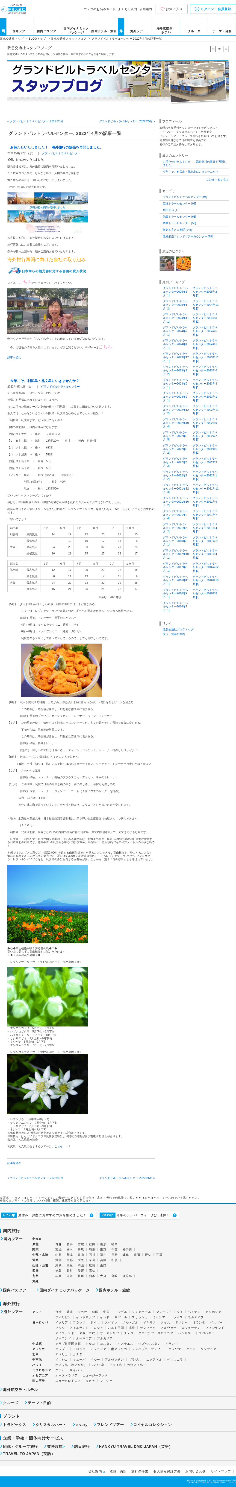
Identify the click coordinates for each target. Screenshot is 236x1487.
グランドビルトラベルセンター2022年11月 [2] (205, 410)
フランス (79, 1322)
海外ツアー (138, 31)
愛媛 (81, 1270)
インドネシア (85, 1317)
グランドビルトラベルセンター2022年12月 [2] (176, 410)
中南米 (37, 1359)
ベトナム (194, 1311)
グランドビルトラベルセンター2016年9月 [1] (175, 593)
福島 (114, 1244)
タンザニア (208, 1348)
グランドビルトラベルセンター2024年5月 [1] (205, 331)
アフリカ (38, 1348)
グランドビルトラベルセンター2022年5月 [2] (205, 449)
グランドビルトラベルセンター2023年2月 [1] (175, 396)
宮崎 (114, 1275)
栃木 (70, 1249)
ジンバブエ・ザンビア (148, 1348)
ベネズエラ (175, 1359)
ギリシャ (181, 1322)
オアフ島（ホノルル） (71, 1364)
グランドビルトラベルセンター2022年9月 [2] (205, 423)
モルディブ (196, 1317)
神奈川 (127, 1249)
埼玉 (92, 1249)
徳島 (58, 1270)
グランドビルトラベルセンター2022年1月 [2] (205, 475)
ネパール (120, 1317)
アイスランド (64, 1333)
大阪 (81, 1260)
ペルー (95, 1359)
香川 (70, 1270)
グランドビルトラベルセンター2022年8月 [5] (175, 436)
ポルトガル (130, 1322)
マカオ (82, 1311)
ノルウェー (169, 1327)
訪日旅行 (82, 1447)
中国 (106, 1311)
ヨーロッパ (40, 1322)
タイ (180, 1311)
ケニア (191, 1348)
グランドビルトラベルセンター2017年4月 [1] (205, 554)
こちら (58, 1146)
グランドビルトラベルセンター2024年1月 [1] (205, 344)
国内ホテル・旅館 (104, 31)
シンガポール (141, 1311)
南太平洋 (38, 1380)
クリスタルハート (50, 1425)
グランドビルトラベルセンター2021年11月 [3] (205, 488)
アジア (37, 1312)
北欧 (132, 1327)
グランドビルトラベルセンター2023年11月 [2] (205, 357)
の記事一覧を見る (217, 179)
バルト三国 (116, 1327)
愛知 (148, 1254)
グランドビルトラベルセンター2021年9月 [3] (205, 501)
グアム (60, 1370)
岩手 (70, 1244)
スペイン (111, 1322)
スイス (165, 1322)
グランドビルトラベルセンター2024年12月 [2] (205, 305)
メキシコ (61, 1359)
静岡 (137, 1254)
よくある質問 (127, 9)
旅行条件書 (139, 1471)
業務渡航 (54, 1447)
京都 (70, 1260)
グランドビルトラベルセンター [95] (185, 196)
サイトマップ (221, 1471)
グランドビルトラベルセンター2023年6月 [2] (205, 370)
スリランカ (140, 1317)
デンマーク (148, 1327)
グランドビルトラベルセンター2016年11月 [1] (176, 580)
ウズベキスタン (149, 1343)
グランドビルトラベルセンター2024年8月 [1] (205, 318)
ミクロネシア (41, 1370)
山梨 (58, 1254)
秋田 (92, 1244)
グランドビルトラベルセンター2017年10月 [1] (176, 554)
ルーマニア (84, 1338)
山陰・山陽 (40, 1265)
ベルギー (216, 1322)
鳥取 (58, 1265)
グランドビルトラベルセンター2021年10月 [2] (176, 501)
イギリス (149, 1322)
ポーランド (63, 1338)
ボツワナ (174, 1348)
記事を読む (14, 357)
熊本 (92, 1275)
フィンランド (214, 1327)
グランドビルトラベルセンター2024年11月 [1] (176, 318)
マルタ (60, 1327)
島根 (70, 1265)
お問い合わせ (195, 1471)
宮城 (81, 1244)
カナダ (77, 1354)
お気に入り (174, 9)
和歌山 (116, 1260)
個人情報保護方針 (166, 1471)
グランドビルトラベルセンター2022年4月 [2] (175, 462)
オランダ (199, 1322)
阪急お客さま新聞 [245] (177, 229)
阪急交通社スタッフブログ (29, 48)
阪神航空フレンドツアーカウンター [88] (187, 236)
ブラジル (135, 1359)
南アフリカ (119, 1348)
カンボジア (213, 1311)
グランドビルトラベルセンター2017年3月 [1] (175, 567)
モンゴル (121, 1311)
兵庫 (103, 1260)
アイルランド (79, 1327)
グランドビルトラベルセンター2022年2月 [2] (175, 475)
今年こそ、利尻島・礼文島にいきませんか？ (44, 381)
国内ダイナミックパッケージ (76, 30)
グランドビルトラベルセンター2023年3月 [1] (205, 383)
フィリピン (63, 1317)
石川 (92, 1254)
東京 (103, 1249)
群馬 (81, 1249)
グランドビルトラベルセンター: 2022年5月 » (127, 121)
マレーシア (164, 1311)
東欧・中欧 (87, 1333)
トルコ (90, 1343)
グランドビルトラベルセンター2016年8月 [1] (205, 593)
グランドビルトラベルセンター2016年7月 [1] (175, 606)
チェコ (128, 1333)
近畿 (35, 1260)
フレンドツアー (110, 1425)
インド (104, 1317)
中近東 (37, 1343)
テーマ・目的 (222, 31)
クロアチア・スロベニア (155, 1333)
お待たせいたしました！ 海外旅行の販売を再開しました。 (56, 147)
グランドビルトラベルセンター (61, 153)
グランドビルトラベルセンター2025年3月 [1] (175, 291)
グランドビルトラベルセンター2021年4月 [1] (205, 528)
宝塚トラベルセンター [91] (179, 203)
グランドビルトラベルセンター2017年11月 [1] (205, 541)
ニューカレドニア (68, 1380)
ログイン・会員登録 (213, 9)
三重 (159, 1254)
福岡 (58, 1275)
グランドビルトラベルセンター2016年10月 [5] (205, 580)
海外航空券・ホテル (166, 30)
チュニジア (98, 1348)
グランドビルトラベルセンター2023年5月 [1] (175, 383)
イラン (170, 1343)
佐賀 (70, 1275)
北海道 (37, 1238)
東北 (35, 1244)
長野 (114, 1254)
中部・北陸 (40, 1254)
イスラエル (125, 1343)
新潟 (70, 1254)
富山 (81, 1254)
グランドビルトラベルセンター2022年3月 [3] (205, 462)
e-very (82, 1425)
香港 (70, 1311)
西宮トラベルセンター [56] (179, 223)
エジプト (61, 1348)
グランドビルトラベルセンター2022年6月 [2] (175, 449)
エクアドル (154, 1359)
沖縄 (35, 1281)
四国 (35, 1270)
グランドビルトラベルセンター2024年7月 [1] (175, 331)
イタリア (61, 1322)
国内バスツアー (48, 31)
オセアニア (40, 1375)
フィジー (106, 1380)
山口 (103, 1265)
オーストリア (109, 1333)
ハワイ (37, 1364)
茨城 (58, 1249)
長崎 (81, 1275)
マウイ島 (115, 1364)
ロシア (98, 1327)
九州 (35, 1275)
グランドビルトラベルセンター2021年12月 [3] (176, 488)
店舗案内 (145, 9)
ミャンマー (160, 1317)
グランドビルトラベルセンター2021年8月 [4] (175, 515)
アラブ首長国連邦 (68, 1343)
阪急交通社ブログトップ (178, 629)
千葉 (114, 1249)
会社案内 (95, 1471)
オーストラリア (66, 1375)
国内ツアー (20, 31)
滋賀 (58, 1260)
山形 (103, 1244)
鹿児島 (127, 1275)
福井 (103, 1254)
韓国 (95, 1311)
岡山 (81, 1265)
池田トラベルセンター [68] (179, 216)
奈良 (92, 1260)
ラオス (178, 1317)
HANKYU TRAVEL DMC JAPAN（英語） (136, 1447)
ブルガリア (105, 1338)
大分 (103, 1275)
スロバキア (207, 1333)
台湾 (58, 1311)
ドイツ (95, 1322)
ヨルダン (106, 1343)
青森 (58, 1244)
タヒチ (90, 1380)
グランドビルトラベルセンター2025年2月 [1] (205, 291)
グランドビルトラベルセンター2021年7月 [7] (205, 515)
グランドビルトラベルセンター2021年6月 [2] (175, 528)
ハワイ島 (98, 1364)
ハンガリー (186, 1333)
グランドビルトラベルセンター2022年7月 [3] (205, 436)
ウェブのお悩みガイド (100, 9)
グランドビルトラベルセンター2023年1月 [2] (205, 396)
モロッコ (79, 1348)
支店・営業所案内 (174, 634)
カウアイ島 (135, 1364)
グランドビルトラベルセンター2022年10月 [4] (176, 423)
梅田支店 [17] (171, 210)
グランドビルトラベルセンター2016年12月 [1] (205, 567)
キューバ (79, 1359)
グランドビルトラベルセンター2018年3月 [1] (175, 541)
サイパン (76, 1370)
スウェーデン (191, 1327)
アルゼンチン (114, 1359)
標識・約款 (118, 1471)
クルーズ (194, 31)
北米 (35, 1354)
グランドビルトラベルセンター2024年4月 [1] (175, 344)
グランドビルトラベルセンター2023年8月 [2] (175, 370)
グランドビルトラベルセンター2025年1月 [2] (175, 305)
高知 (92, 1270)
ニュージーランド (95, 1375)
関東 (35, 1249)
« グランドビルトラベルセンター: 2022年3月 (35, 121)
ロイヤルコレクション (152, 1425)
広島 (92, 1265)
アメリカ (61, 1354)
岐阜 (126, 1254)
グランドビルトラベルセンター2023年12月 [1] (176, 357)
